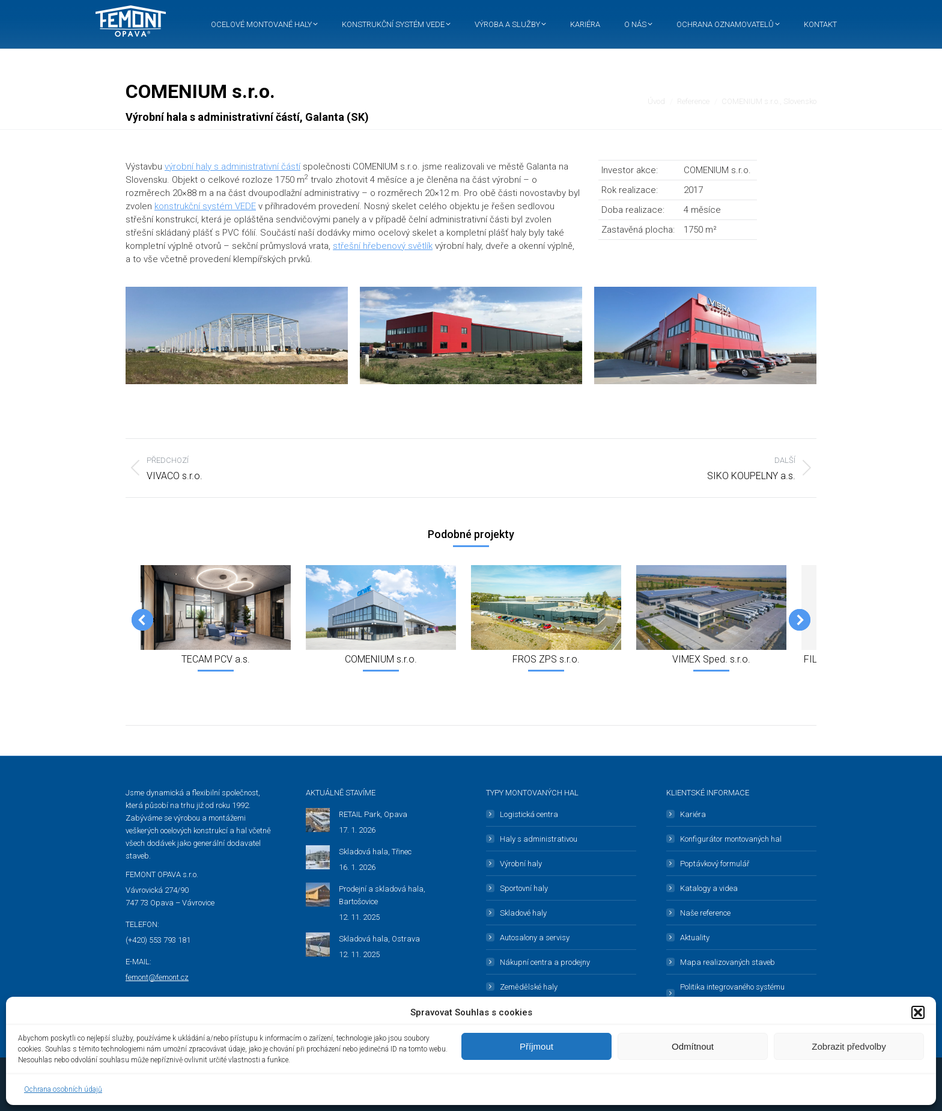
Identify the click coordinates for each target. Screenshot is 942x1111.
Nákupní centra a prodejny (545, 962)
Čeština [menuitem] (748, 12)
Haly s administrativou (538, 838)
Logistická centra (529, 814)
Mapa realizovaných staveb (727, 962)
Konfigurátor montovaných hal (731, 838)
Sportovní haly (524, 888)
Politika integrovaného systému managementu (732, 993)
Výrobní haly (521, 863)
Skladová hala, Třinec (375, 851)
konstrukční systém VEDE (205, 206)
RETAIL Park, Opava (373, 814)
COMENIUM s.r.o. (381, 659)
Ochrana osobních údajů (63, 1089)
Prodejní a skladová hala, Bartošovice (382, 895)
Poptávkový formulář (714, 863)
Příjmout (536, 1046)
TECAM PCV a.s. (215, 659)
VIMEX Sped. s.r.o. (711, 659)
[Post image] (318, 820)
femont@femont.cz (157, 977)
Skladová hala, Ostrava (379, 938)
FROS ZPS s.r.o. (546, 659)
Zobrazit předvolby (849, 1046)
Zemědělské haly (529, 986)
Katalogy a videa (709, 888)
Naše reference (705, 912)
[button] (918, 1012)
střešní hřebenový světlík (383, 245)
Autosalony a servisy (535, 937)
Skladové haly (523, 912)
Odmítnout (693, 1046)
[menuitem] (745, 12)
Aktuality (695, 937)
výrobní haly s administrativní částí (232, 166)
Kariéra (693, 814)
